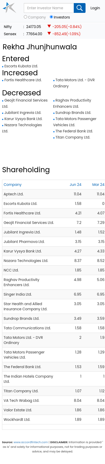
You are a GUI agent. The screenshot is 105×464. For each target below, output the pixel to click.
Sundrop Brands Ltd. (73, 112)
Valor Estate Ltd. (18, 410)
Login (95, 8)
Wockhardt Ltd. (17, 419)
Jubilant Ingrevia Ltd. (22, 112)
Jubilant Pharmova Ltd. (24, 241)
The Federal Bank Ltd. (74, 131)
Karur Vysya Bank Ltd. (23, 118)
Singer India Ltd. (18, 294)
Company (37, 17)
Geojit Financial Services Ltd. (29, 222)
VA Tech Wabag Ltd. (21, 400)
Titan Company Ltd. (73, 137)
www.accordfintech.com (31, 442)
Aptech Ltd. (13, 194)
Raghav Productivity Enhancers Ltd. (21, 282)
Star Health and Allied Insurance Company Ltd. (25, 306)
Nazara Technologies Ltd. (26, 260)
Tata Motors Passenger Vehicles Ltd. (24, 355)
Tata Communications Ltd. (27, 328)
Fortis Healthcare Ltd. (22, 80)
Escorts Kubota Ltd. (21, 66)
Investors (62, 17)
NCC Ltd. (11, 270)
